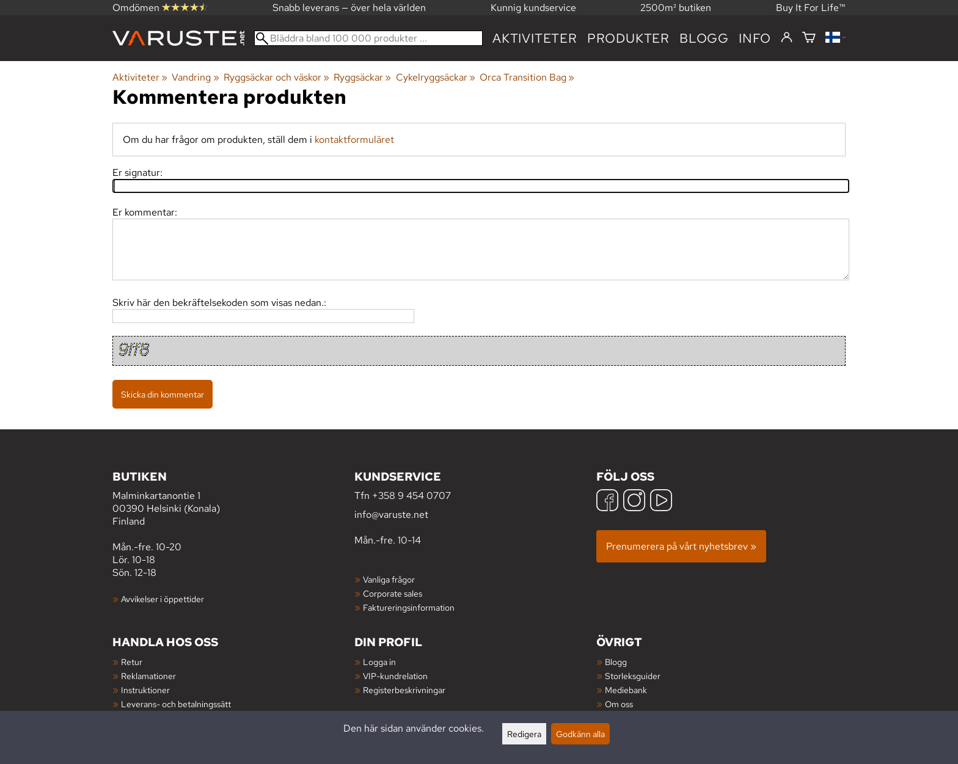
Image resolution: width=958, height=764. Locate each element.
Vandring (195, 77)
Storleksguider (632, 676)
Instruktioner (145, 690)
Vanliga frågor (389, 579)
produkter (628, 38)
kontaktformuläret (354, 139)
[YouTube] (661, 501)
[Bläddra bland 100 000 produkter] (368, 38)
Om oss (619, 704)
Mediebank (626, 690)
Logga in (379, 662)
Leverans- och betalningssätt (176, 704)
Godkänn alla (580, 734)
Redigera (524, 734)
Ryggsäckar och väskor (276, 77)
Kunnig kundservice (533, 7)
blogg (704, 38)
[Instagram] (634, 501)
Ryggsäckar (362, 77)
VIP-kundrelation (395, 676)
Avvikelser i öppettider (162, 599)
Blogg (616, 662)
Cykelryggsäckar (435, 77)
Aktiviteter (534, 38)
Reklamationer (148, 676)
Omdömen (160, 7)
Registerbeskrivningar (404, 690)
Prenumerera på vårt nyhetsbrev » (681, 546)
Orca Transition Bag (527, 77)
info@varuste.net (391, 514)
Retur (131, 662)
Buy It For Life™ (811, 7)
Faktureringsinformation (409, 607)
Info (755, 38)
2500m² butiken (675, 7)
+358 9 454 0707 (411, 495)
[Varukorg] (809, 38)
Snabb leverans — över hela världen (349, 7)
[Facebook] (607, 501)
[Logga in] (786, 38)
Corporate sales (392, 593)
